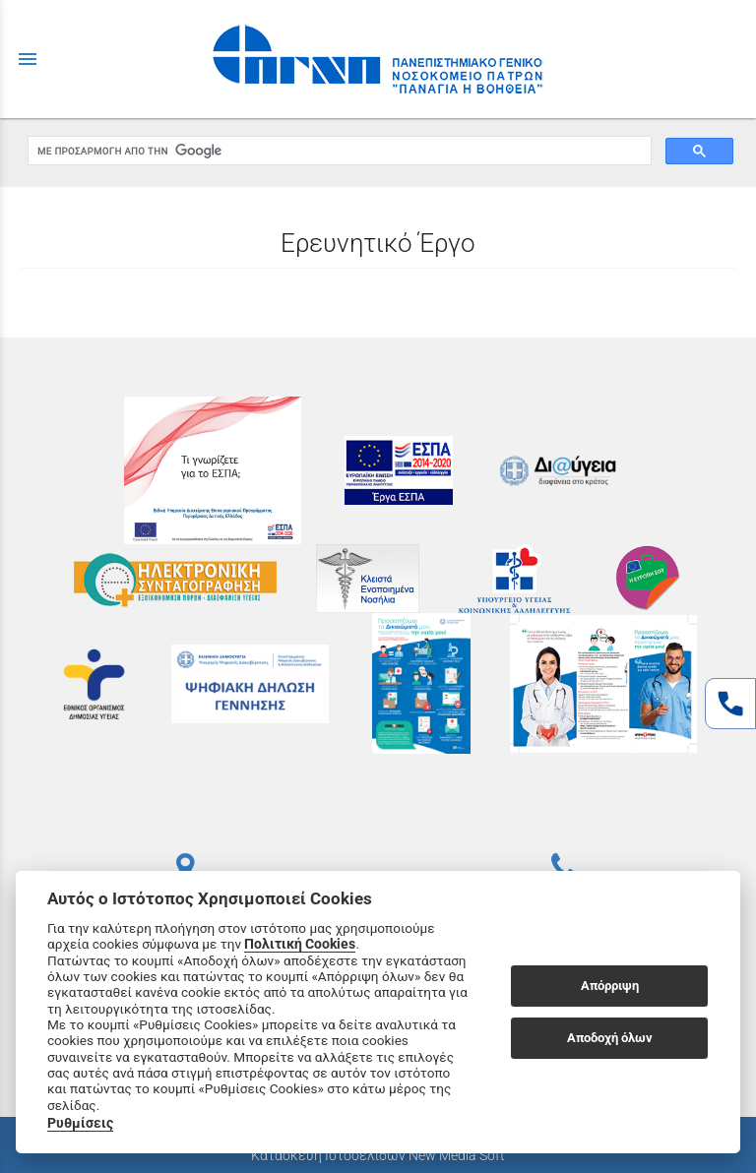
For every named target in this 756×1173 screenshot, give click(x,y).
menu (27, 59)
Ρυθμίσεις (80, 1123)
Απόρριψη (610, 985)
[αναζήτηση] (337, 151)
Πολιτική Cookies (299, 944)
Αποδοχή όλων (610, 1037)
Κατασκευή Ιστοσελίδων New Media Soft (378, 1155)
